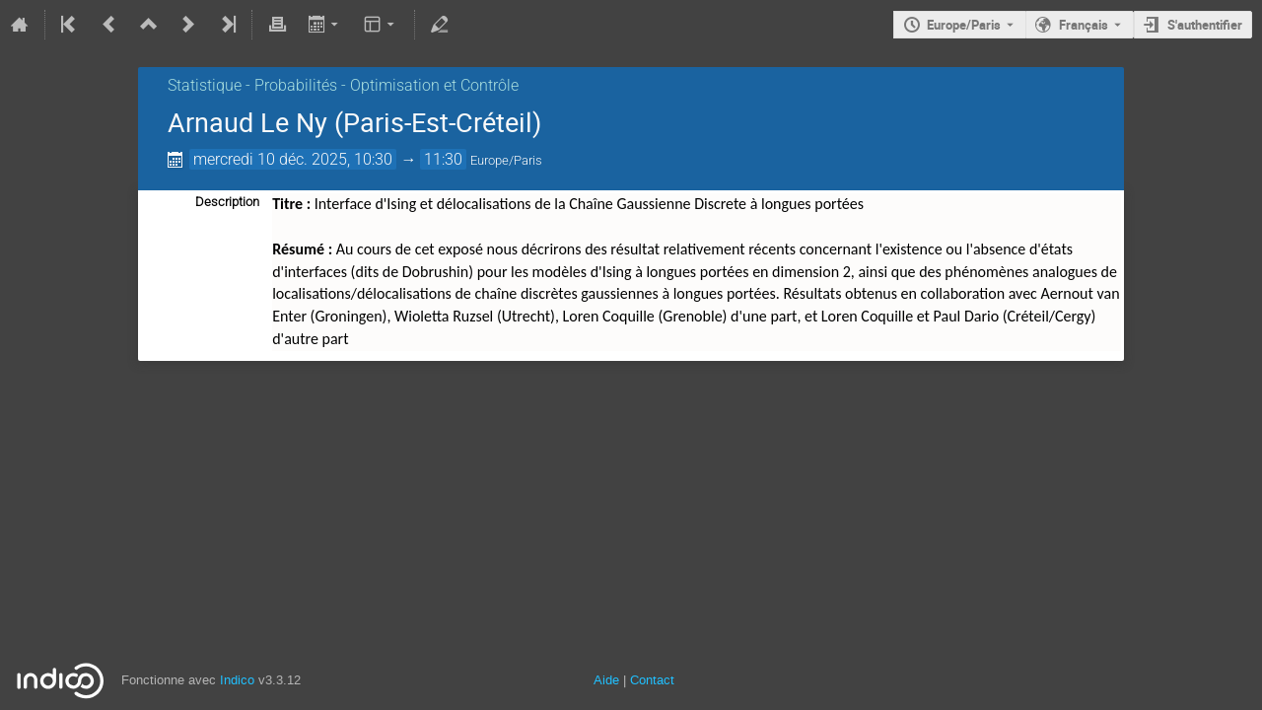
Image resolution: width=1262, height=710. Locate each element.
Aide (606, 680)
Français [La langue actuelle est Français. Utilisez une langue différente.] (1083, 25)
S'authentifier (1204, 25)
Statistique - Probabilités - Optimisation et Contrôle (343, 85)
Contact (652, 680)
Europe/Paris (964, 25)
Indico (237, 680)
